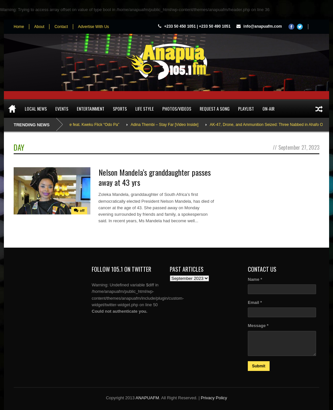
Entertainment (90, 108)
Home (19, 26)
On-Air (268, 108)
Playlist (246, 108)
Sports (120, 108)
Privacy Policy (214, 397)
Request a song (215, 108)
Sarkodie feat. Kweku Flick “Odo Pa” (91, 124)
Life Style (144, 108)
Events (61, 108)
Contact (61, 26)
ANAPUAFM (147, 397)
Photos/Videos (176, 108)
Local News (36, 108)
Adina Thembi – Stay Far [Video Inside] (168, 124)
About (39, 26)
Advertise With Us (93, 26)
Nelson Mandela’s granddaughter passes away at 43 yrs (155, 177)
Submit (258, 366)
